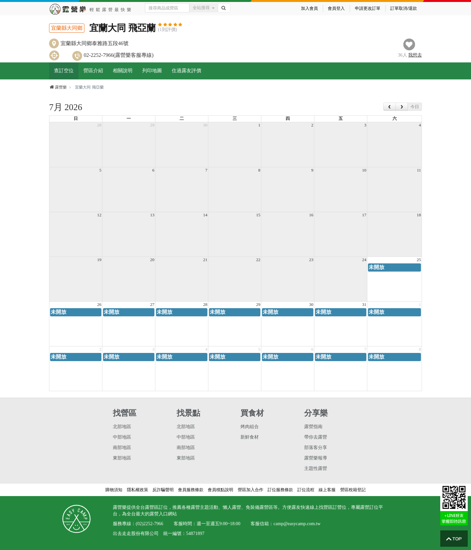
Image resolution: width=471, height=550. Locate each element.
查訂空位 (64, 70)
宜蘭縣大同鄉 (66, 28)
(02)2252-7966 (149, 523)
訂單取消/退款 (403, 8)
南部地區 (122, 447)
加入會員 (309, 8)
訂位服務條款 (280, 489)
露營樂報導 (315, 458)
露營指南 (313, 426)
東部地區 (122, 458)
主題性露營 (315, 468)
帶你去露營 (315, 437)
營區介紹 (93, 70)
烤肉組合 (249, 426)
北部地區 (122, 426)
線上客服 (327, 489)
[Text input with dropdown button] (167, 7)
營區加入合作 (250, 489)
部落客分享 (315, 447)
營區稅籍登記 (353, 489)
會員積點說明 (220, 489)
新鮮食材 (249, 437)
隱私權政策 (137, 489)
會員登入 (336, 8)
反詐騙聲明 (163, 489)
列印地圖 (152, 70)
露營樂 (58, 87)
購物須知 (113, 489)
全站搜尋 (204, 7)
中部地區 (122, 437)
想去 (415, 55)
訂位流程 (305, 489)
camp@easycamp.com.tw (297, 523)
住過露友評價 (186, 70)
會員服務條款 (190, 489)
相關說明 (122, 70)
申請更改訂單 (367, 8)
